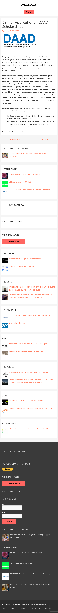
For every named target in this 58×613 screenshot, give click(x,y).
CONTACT (47, 609)
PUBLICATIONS (32, 609)
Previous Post (14, 139)
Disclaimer (34, 604)
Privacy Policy (43, 604)
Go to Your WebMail (14, 241)
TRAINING (22, 609)
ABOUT (5, 609)
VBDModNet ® (24, 604)
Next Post (45, 139)
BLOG (41, 609)
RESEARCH (13, 609)
